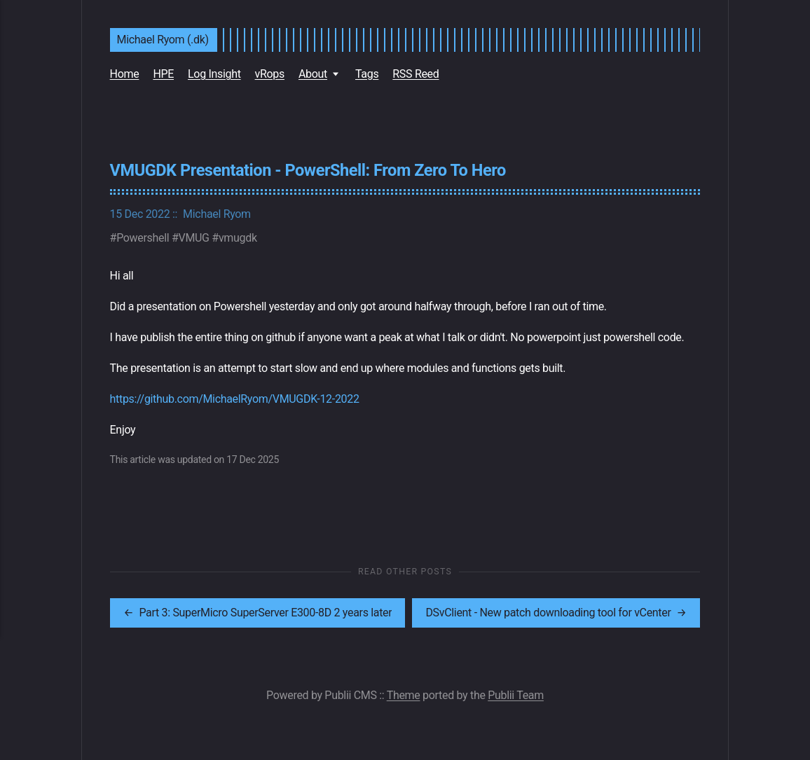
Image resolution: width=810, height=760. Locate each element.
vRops (269, 74)
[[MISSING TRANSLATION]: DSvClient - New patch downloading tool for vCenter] (552, 613)
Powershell (142, 237)
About (312, 74)
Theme (403, 695)
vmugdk (238, 237)
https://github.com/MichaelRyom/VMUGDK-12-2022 (234, 399)
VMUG (194, 237)
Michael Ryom (217, 214)
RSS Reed (415, 74)
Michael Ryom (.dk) (163, 39)
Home (124, 74)
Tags (366, 74)
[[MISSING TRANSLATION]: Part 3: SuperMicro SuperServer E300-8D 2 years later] (257, 613)
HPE (163, 74)
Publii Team (516, 695)
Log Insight (214, 74)
